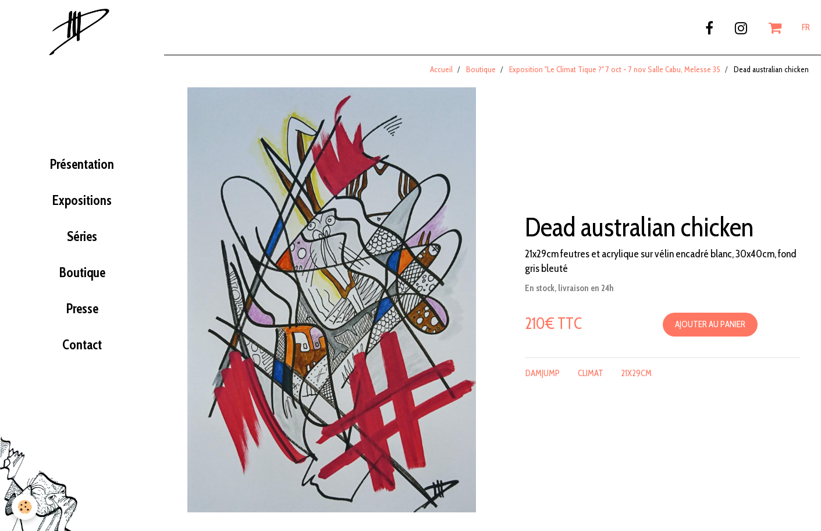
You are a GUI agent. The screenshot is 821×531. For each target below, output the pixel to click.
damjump (542, 373)
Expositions (82, 200)
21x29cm (636, 373)
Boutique (82, 272)
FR (806, 27)
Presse (82, 308)
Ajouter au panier (710, 324)
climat (590, 373)
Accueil (441, 69)
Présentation (82, 164)
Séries (82, 236)
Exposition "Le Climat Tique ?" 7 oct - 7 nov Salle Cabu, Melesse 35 (614, 69)
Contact (82, 345)
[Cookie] (25, 507)
